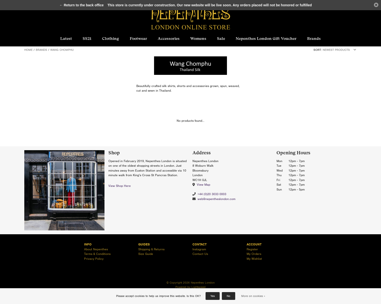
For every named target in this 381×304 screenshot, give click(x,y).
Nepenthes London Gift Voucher (266, 38)
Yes (212, 296)
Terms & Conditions (97, 254)
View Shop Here (119, 186)
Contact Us (200, 254)
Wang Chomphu (62, 50)
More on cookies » (253, 296)
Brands (314, 38)
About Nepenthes (96, 249)
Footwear (138, 38)
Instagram (199, 249)
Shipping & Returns (151, 249)
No (228, 296)
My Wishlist (254, 259)
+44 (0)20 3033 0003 (212, 194)
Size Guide (145, 254)
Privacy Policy (94, 259)
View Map (203, 184)
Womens (198, 38)
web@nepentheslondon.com (216, 199)
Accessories (169, 38)
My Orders (254, 254)
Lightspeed (198, 287)
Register (252, 249)
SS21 (87, 38)
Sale (221, 38)
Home (28, 50)
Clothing (110, 38)
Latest (66, 38)
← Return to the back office (82, 5)
